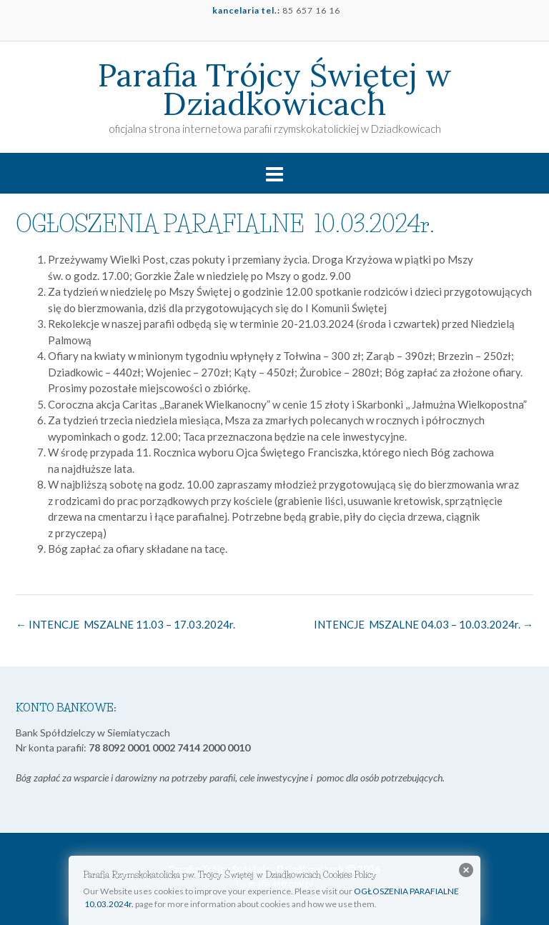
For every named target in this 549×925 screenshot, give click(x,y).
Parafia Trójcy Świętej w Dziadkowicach (275, 89)
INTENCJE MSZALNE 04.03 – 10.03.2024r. (423, 624)
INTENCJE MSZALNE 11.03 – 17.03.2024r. (125, 624)
